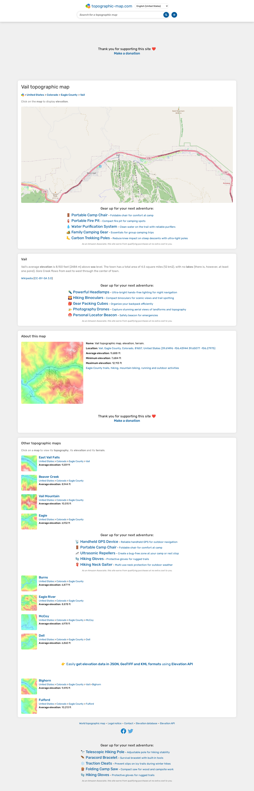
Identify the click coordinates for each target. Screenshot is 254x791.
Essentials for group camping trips (132, 232)
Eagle (43, 515)
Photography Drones (91, 309)
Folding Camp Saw (102, 769)
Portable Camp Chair (89, 215)
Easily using (129, 664)
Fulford (44, 700)
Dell (42, 635)
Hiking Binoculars (88, 297)
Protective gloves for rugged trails (127, 559)
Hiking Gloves (92, 558)
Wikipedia (27, 278)
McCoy (44, 616)
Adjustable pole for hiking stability (148, 752)
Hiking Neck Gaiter (96, 564)
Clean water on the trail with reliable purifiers (148, 226)
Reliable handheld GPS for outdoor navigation (149, 542)
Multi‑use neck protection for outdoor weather (144, 564)
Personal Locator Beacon (95, 315)
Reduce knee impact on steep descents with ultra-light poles (150, 238)
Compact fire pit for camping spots (124, 221)
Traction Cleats (99, 763)
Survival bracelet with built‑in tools (142, 757)
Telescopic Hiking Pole (105, 752)
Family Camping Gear (89, 232)
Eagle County (76, 461)
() (157, 348)
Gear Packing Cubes (90, 303)
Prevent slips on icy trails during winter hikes (143, 763)
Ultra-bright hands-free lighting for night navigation (144, 292)
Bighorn (45, 680)
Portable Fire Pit (85, 220)
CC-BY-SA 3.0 (43, 278)
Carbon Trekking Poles (90, 238)
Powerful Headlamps (91, 292)
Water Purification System (94, 226)
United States (46, 461)
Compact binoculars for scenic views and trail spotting (140, 298)
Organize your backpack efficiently (132, 303)
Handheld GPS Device (99, 541)
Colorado (61, 461)
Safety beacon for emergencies (139, 315)
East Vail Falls (49, 457)
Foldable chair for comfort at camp (131, 215)
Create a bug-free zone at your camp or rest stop (148, 553)
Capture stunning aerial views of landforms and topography (149, 309)
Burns (43, 577)
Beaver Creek (49, 477)
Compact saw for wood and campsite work (147, 769)
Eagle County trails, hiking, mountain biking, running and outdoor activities (132, 368)
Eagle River (47, 597)
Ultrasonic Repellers (97, 553)
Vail (88, 461)
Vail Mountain (49, 496)
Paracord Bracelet (101, 757)
